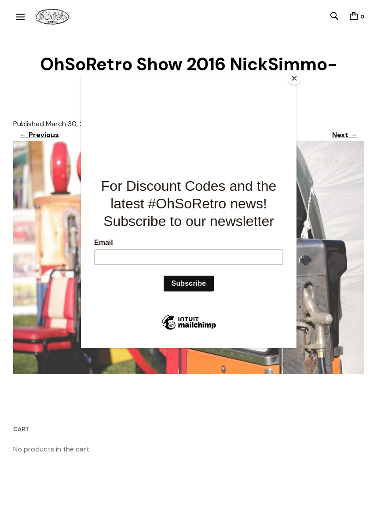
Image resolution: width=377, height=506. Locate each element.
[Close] (294, 78)
